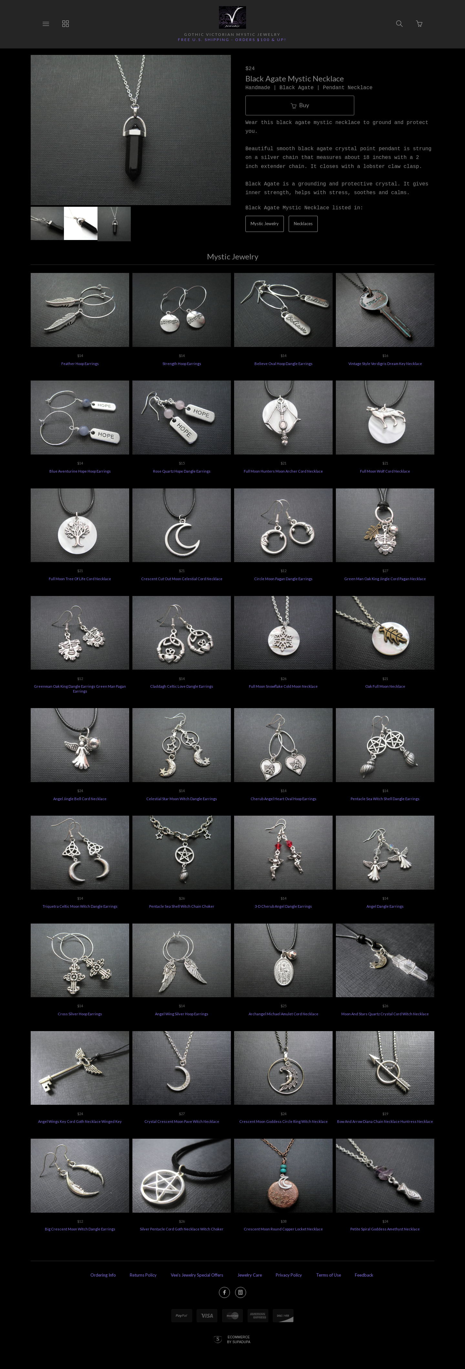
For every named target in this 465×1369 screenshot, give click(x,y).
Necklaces (303, 223)
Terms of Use (328, 1275)
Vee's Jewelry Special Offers (197, 1275)
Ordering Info (103, 1275)
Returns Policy (143, 1275)
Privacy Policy (289, 1275)
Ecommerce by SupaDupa (238, 1339)
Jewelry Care (249, 1275)
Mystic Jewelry (265, 223)
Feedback (364, 1275)
